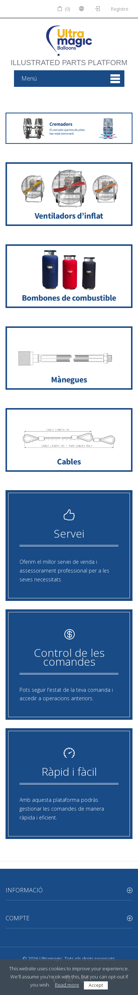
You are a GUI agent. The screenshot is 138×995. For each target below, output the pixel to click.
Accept (96, 985)
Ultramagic (50, 958)
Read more (67, 984)
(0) (63, 9)
